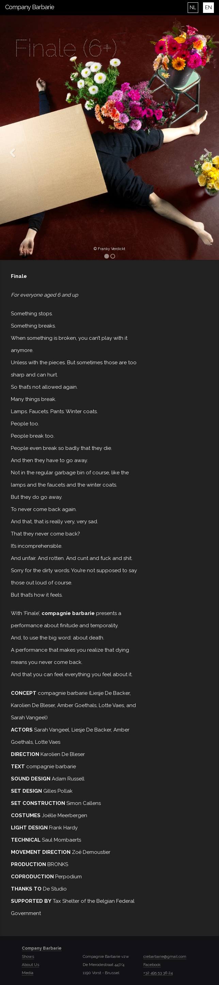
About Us (30, 964)
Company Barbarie (29, 7)
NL (193, 7)
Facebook (152, 964)
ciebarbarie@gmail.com (164, 956)
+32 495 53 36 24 (158, 972)
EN (208, 7)
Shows (28, 956)
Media (27, 972)
